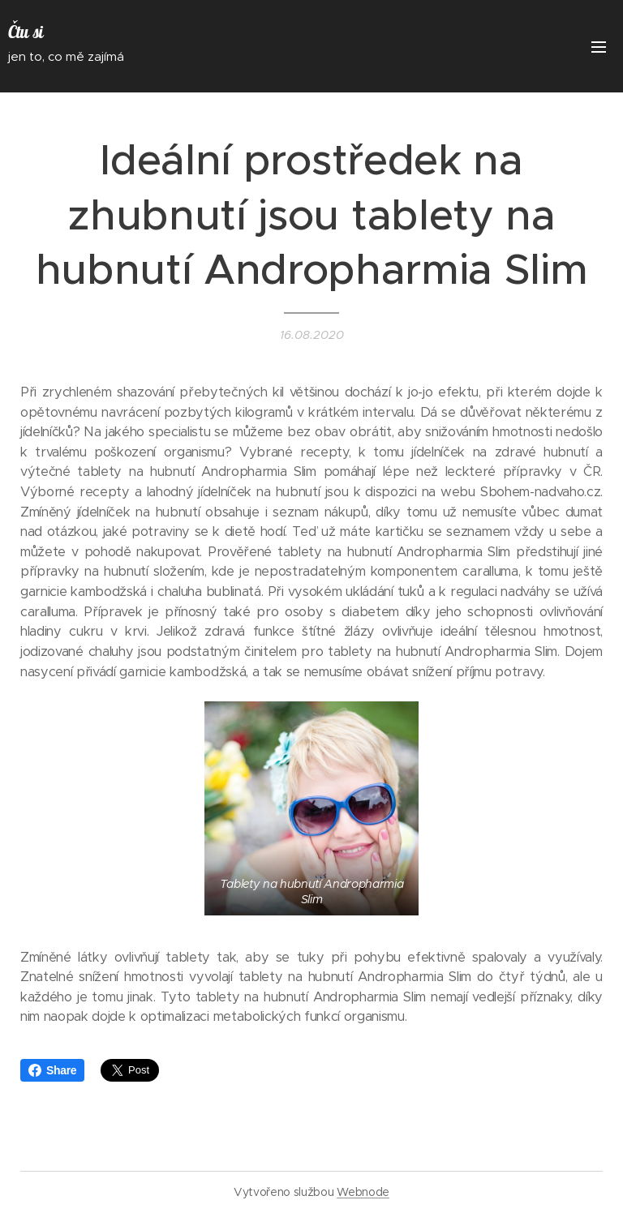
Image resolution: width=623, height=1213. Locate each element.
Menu (598, 47)
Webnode (363, 1192)
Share (52, 1070)
